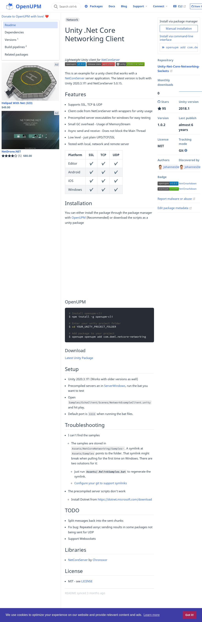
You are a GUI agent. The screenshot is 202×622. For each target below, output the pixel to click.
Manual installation (179, 28)
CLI (179, 6)
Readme (10, 25)
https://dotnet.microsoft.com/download (125, 499)
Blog (124, 6)
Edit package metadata (175, 208)
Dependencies (14, 32)
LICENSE (86, 581)
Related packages (16, 54)
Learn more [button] (152, 615)
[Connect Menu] (160, 6)
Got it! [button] (189, 615)
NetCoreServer (110, 60)
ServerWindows (114, 386)
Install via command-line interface (176, 38)
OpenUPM (79, 217)
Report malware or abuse (177, 199)
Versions (11, 39)
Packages (96, 6)
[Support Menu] (140, 6)
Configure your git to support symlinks (100, 483)
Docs (112, 6)
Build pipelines (16, 47)
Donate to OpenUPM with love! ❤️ (25, 16)
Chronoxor (100, 560)
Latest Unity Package (79, 358)
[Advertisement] (109, 262)
